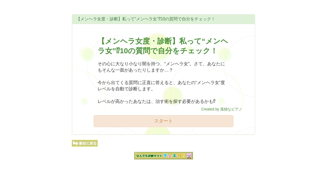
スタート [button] (163, 121)
